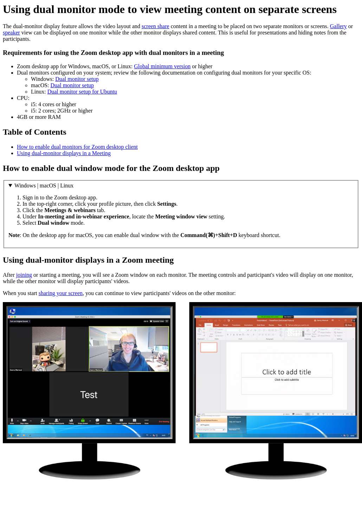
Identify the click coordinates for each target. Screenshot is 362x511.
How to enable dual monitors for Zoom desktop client (77, 147)
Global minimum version (162, 66)
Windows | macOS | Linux (43, 186)
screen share (155, 26)
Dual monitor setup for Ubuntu (82, 92)
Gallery (338, 26)
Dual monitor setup (77, 79)
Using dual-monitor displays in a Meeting (64, 153)
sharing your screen (61, 293)
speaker (11, 33)
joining (24, 275)
